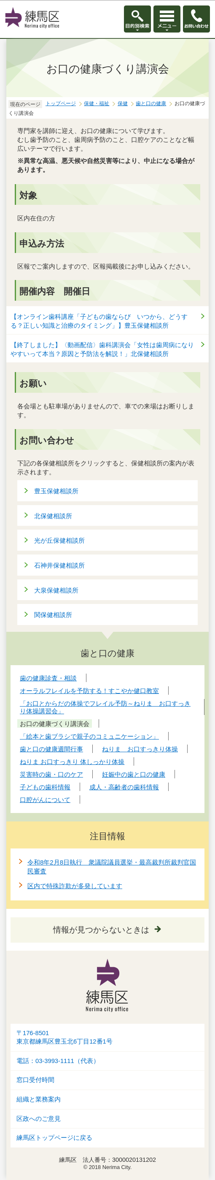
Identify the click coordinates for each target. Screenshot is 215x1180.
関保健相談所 (53, 614)
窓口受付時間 (35, 1080)
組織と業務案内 (38, 1099)
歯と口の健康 (151, 103)
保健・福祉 (96, 103)
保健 (123, 103)
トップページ (61, 103)
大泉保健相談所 (56, 590)
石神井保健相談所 (59, 565)
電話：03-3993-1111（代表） (57, 1061)
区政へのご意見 (38, 1118)
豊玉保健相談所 (56, 491)
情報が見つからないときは (101, 929)
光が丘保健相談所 (59, 540)
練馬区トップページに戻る (54, 1137)
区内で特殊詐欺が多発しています (74, 885)
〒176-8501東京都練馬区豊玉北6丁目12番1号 (64, 1037)
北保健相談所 (53, 515)
